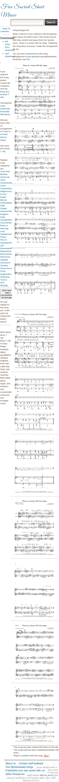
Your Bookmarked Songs (19, 767)
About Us (11, 763)
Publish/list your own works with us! (25, 770)
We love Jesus (46, 775)
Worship (4, 285)
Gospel (3, 208)
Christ (3, 186)
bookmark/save (32, 54)
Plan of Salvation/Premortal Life (9, 243)
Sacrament (5, 263)
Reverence (5, 257)
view (8, 44)
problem (25, 755)
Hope (2, 217)
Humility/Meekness (8, 220)
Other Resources (15, 774)
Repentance (5, 251)
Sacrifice (4, 265)
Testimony (5, 277)
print (7, 47)
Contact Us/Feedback (31, 763)
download (9, 50)
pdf (6, 41)
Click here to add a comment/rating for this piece (8, 294)
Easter (3, 197)
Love (2, 231)
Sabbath (4, 260)
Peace (3, 237)
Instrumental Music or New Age (6, 226)
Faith (2, 205)
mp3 (7, 53)
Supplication (5, 274)
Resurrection (6, 254)
